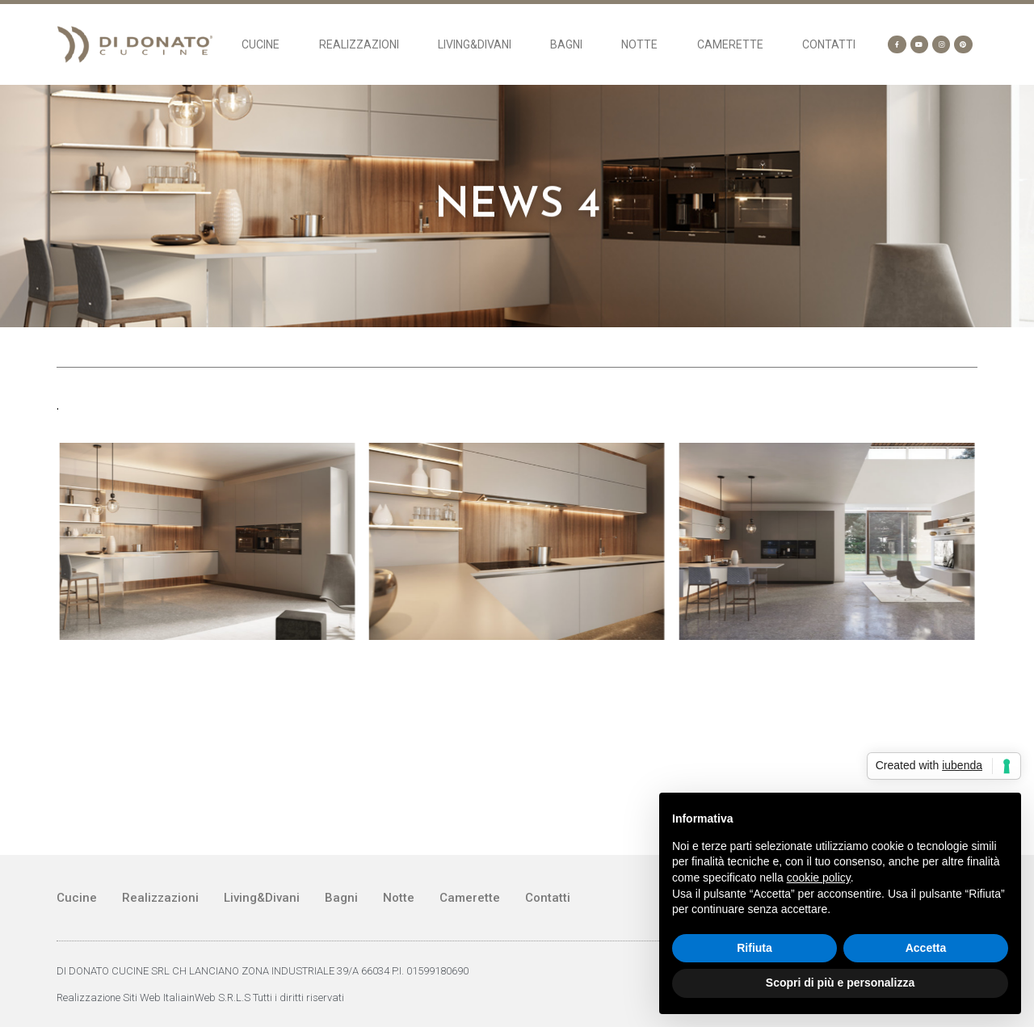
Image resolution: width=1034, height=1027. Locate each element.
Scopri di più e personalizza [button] (840, 982)
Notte (639, 44)
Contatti (828, 44)
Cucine (261, 44)
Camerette (730, 44)
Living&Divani (474, 44)
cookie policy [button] (819, 877)
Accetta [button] (926, 947)
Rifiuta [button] (754, 947)
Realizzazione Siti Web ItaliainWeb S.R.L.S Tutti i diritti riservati (200, 997)
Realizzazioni (359, 44)
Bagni (566, 44)
